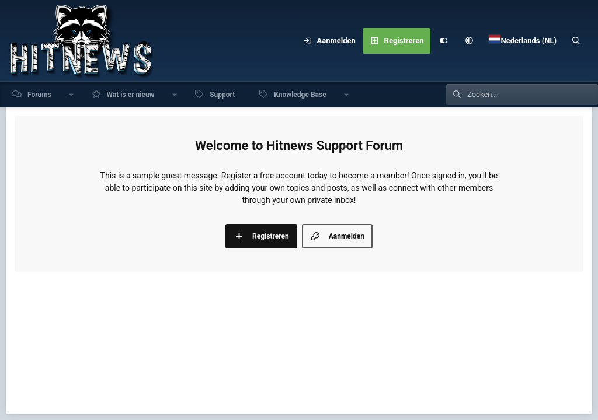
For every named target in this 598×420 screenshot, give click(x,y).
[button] (469, 41)
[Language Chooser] (523, 41)
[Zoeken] (576, 41)
